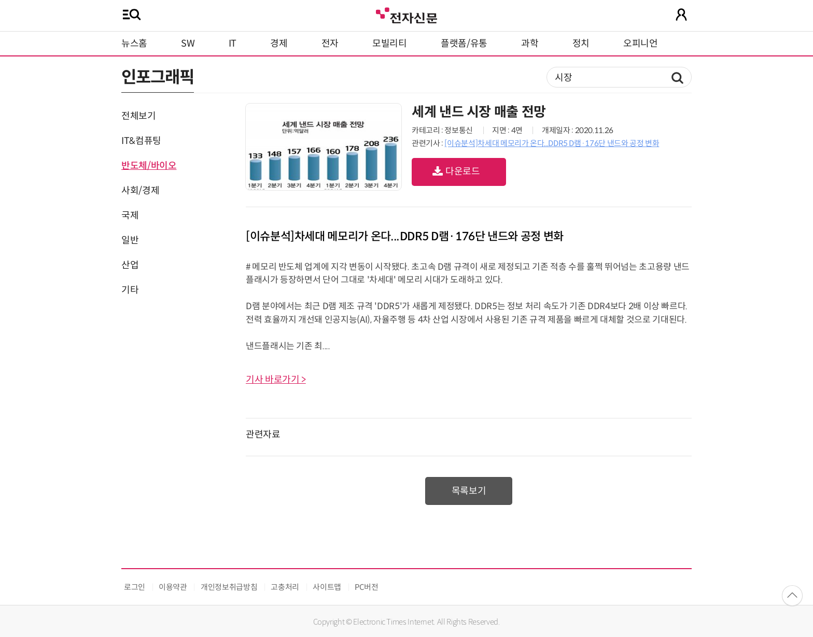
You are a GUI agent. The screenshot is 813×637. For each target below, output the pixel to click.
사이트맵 (327, 587)
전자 (330, 43)
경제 (278, 43)
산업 (129, 265)
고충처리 (285, 587)
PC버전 (367, 587)
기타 (129, 290)
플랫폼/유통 (464, 43)
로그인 (134, 587)
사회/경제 (140, 190)
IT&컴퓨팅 (141, 141)
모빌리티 (389, 43)
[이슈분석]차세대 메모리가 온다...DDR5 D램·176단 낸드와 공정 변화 (551, 143)
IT (232, 43)
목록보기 (469, 491)
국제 (129, 215)
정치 (581, 43)
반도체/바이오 (148, 165)
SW (187, 43)
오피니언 (640, 43)
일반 (129, 240)
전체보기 (138, 116)
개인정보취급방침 (229, 587)
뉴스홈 (134, 43)
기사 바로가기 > (276, 379)
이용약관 (173, 587)
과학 (529, 43)
